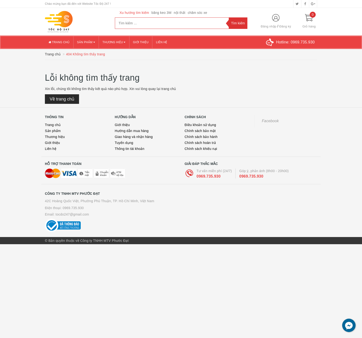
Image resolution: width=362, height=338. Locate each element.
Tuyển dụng (124, 143)
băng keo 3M (161, 13)
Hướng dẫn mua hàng (132, 131)
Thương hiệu (114, 42)
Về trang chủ (62, 99)
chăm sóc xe (197, 13)
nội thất (179, 13)
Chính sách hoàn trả (200, 143)
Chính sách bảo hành (201, 137)
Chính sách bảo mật (200, 131)
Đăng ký (285, 26)
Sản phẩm (86, 42)
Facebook (270, 121)
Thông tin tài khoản (129, 149)
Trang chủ (59, 42)
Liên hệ (161, 42)
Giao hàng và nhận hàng (134, 137)
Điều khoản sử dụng (200, 125)
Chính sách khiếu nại (201, 149)
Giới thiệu (141, 42)
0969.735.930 (209, 176)
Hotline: (295, 42)
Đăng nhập (269, 26)
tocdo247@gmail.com (72, 214)
